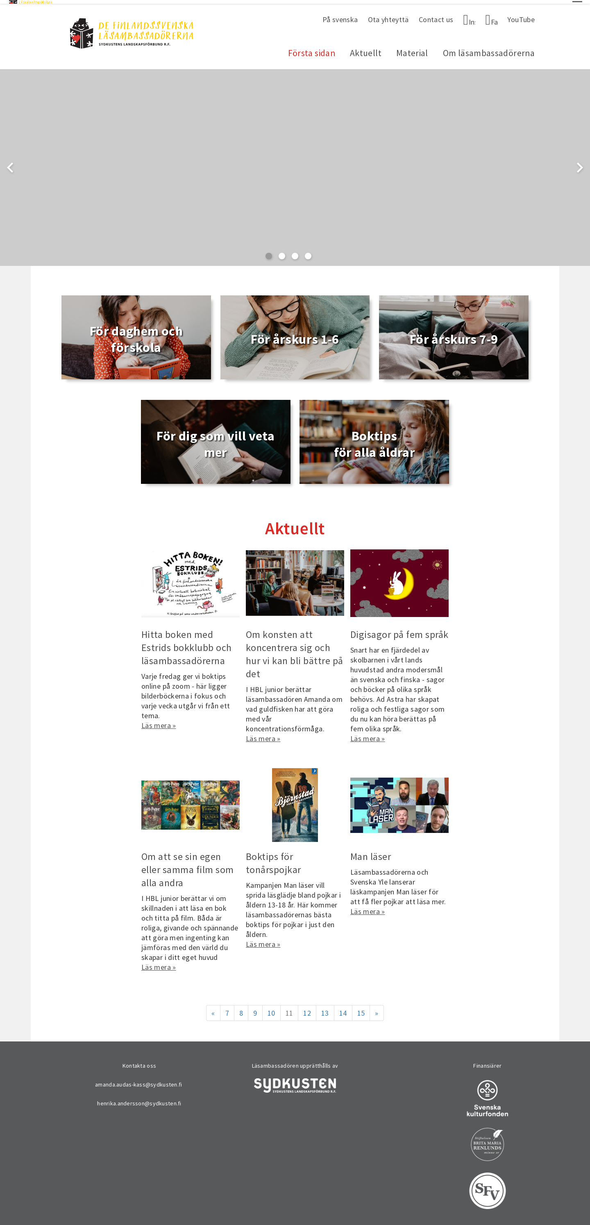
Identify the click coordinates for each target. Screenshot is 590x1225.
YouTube (521, 15)
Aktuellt (365, 49)
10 (271, 1009)
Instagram (472, 18)
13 (325, 1009)
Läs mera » (158, 721)
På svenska (340, 15)
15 (361, 1009)
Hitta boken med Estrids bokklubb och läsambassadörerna (186, 644)
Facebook (494, 18)
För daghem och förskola (136, 336)
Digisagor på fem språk (399, 631)
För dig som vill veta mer (216, 440)
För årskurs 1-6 (295, 336)
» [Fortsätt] (376, 1009)
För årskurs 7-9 (454, 336)
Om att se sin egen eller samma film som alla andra (187, 865)
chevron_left (10, 164)
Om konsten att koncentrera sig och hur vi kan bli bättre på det (294, 651)
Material (412, 49)
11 (289, 1009)
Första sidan (311, 49)
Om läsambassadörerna (489, 49)
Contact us (436, 15)
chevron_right (580, 164)
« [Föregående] (213, 1009)
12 (307, 1009)
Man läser (370, 852)
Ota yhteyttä (388, 15)
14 (343, 1009)
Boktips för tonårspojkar (273, 859)
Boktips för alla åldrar (374, 440)
